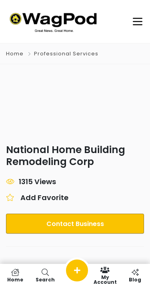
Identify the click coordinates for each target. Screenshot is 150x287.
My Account (105, 275)
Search (45, 275)
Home (15, 53)
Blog (135, 275)
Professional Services (66, 53)
